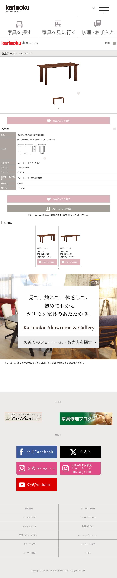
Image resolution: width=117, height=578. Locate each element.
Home (88, 552)
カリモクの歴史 (88, 508)
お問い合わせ (88, 526)
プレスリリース (29, 526)
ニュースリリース (88, 517)
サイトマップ (29, 543)
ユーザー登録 (29, 552)
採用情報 (29, 508)
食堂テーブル (42, 248)
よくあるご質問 (29, 517)
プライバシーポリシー (29, 535)
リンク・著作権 (88, 543)
